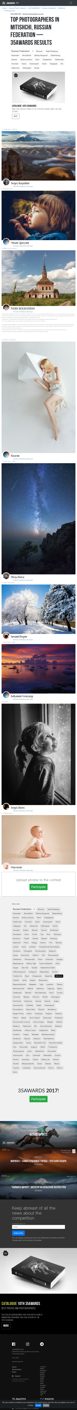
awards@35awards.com (18, 1224)
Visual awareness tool (18, 1381)
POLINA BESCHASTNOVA (23, 308)
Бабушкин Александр (22, 696)
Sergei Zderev (18, 808)
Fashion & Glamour (9, 340)
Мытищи (30, 186)
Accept (38, 1405)
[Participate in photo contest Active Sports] (38, 1134)
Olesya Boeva (17, 577)
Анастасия (16, 867)
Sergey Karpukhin (20, 183)
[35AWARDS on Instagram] (27, 1345)
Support (18, 1376)
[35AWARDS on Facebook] (13, 1345)
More (16, 116)
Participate (38, 887)
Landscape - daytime (10, 129)
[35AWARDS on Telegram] (42, 1345)
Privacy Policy (15, 1357)
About (14, 1367)
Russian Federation (20, 51)
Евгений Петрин (19, 636)
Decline (46, 1405)
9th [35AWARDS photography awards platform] (10, 3)
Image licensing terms (17, 1361)
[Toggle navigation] (71, 3)
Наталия (15, 456)
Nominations (16, 1369)
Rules (14, 1372)
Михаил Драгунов (20, 243)
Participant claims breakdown (20, 1379)
